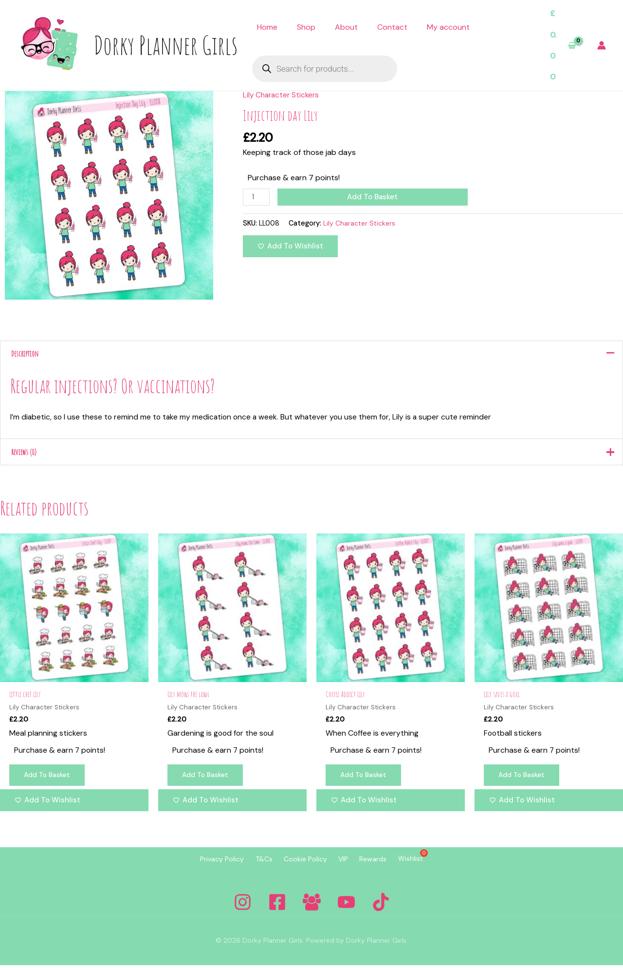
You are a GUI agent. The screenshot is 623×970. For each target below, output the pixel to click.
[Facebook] (277, 907)
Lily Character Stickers (283, 95)
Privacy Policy (202, 864)
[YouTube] (346, 907)
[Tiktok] (381, 907)
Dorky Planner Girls (165, 45)
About (346, 27)
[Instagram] (243, 907)
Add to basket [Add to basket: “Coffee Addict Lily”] (365, 780)
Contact (392, 27)
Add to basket (373, 197)
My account (448, 27)
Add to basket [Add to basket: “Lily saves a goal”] (523, 780)
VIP (347, 864)
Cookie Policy (301, 864)
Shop (306, 27)
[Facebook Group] (312, 907)
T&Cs (251, 864)
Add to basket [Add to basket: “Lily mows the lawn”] (207, 780)
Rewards (385, 864)
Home (267, 27)
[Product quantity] (257, 198)
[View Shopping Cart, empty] (563, 45)
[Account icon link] (601, 45)
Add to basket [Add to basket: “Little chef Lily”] (49, 780)
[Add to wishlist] (290, 247)
